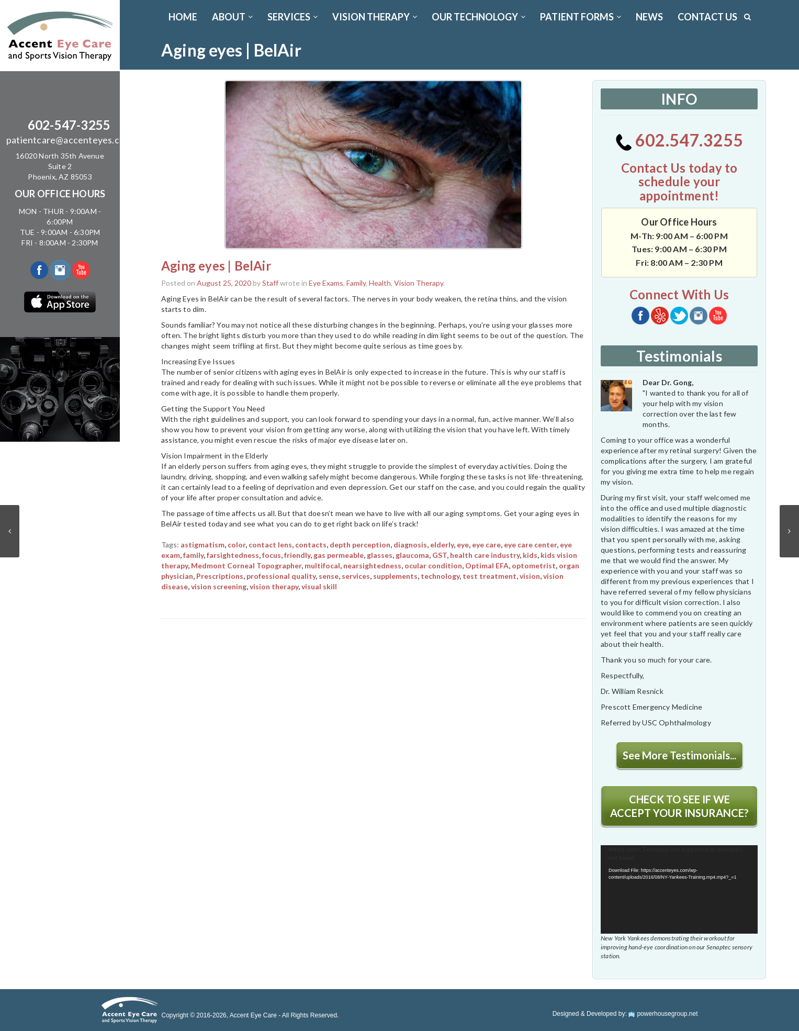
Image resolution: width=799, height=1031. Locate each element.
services (356, 575)
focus (271, 555)
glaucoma (412, 555)
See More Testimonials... (679, 755)
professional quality (281, 575)
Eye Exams (326, 282)
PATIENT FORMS (580, 16)
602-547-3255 (69, 124)
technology (440, 575)
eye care (486, 544)
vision (530, 575)
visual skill (319, 586)
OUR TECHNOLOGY (478, 16)
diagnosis (410, 544)
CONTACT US (707, 17)
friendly (297, 555)
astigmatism (202, 544)
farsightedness (233, 555)
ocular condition (433, 565)
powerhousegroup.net (662, 1013)
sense (329, 575)
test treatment (489, 575)
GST (439, 555)
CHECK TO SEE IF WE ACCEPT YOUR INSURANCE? (679, 806)
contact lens (270, 544)
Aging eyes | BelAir (216, 265)
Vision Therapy (418, 282)
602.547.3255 (679, 140)
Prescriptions (219, 575)
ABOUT (232, 16)
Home (182, 17)
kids (530, 555)
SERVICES (292, 16)
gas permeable (338, 555)
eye (463, 544)
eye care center (530, 544)
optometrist (534, 565)
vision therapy (274, 586)
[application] (679, 889)
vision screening (218, 586)
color (236, 544)
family (193, 555)
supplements (395, 575)
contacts (311, 544)
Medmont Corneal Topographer (246, 565)
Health (380, 282)
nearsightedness (372, 565)
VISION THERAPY (374, 16)
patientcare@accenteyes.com (69, 139)
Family (356, 282)
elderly (442, 544)
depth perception (360, 544)
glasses (379, 555)
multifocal (322, 565)
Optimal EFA (487, 565)
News (649, 17)
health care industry (485, 555)
